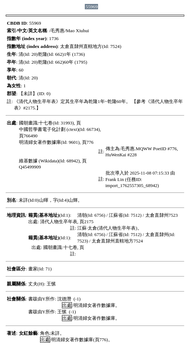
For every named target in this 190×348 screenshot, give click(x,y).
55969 (92, 6)
